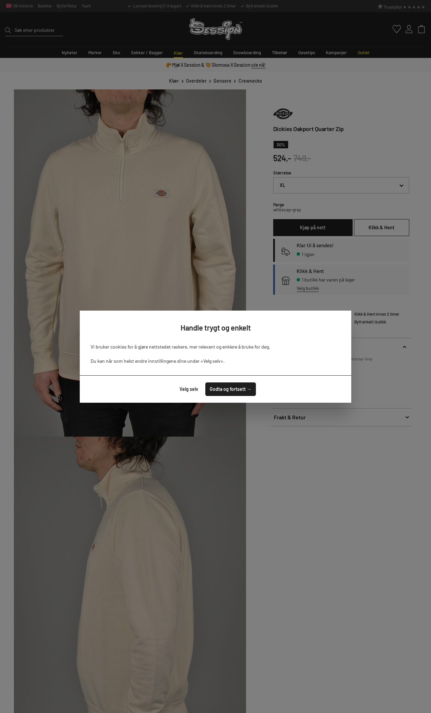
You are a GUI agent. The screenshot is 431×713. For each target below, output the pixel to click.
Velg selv (189, 389)
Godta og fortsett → (230, 389)
